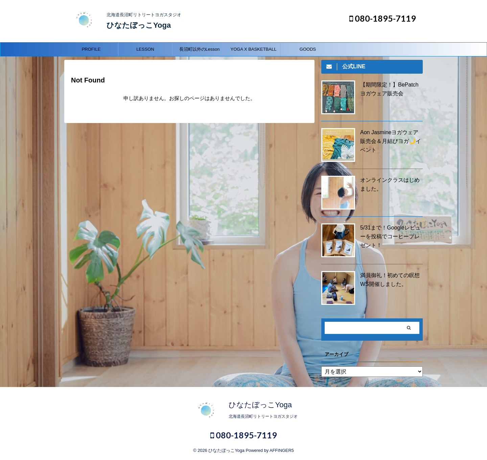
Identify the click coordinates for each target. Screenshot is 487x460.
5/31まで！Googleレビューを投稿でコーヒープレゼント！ (390, 236)
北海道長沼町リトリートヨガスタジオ (263, 416)
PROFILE (91, 49)
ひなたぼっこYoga (139, 25)
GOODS (308, 49)
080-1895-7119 (382, 18)
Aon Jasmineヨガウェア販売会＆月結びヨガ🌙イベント (390, 141)
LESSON (145, 49)
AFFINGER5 (282, 450)
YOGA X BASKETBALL (254, 49)
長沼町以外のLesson (199, 49)
